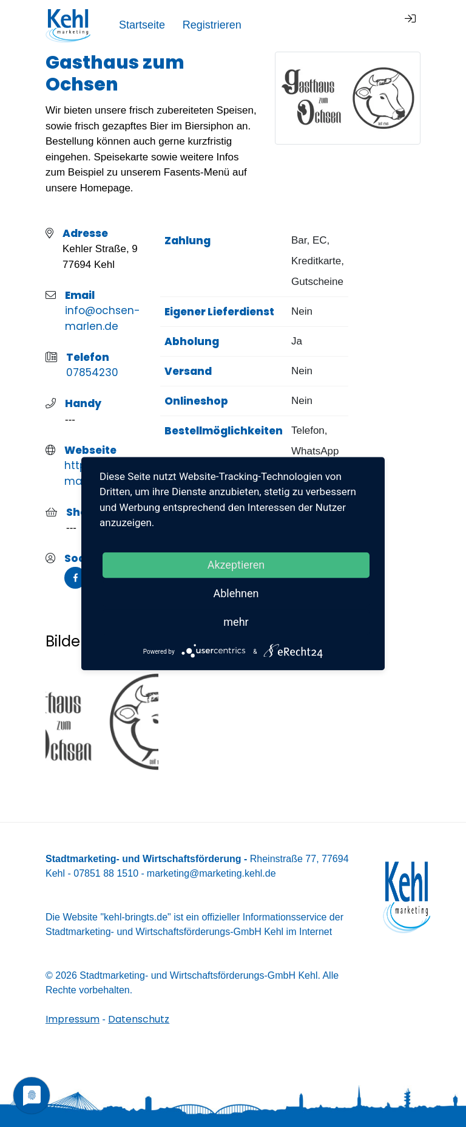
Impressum (73, 1019)
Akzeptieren (236, 564)
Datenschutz (138, 1019)
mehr (235, 621)
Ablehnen (235, 593)
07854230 (92, 372)
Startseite (272, 25)
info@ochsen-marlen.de (102, 318)
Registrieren (342, 25)
